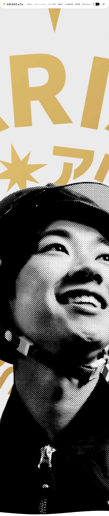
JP (97, 4)
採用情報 (77, 4)
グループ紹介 (52, 4)
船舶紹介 (60, 4)
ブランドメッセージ (40, 4)
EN (94, 4)
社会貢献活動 (69, 4)
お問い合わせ (86, 4)
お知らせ (29, 4)
